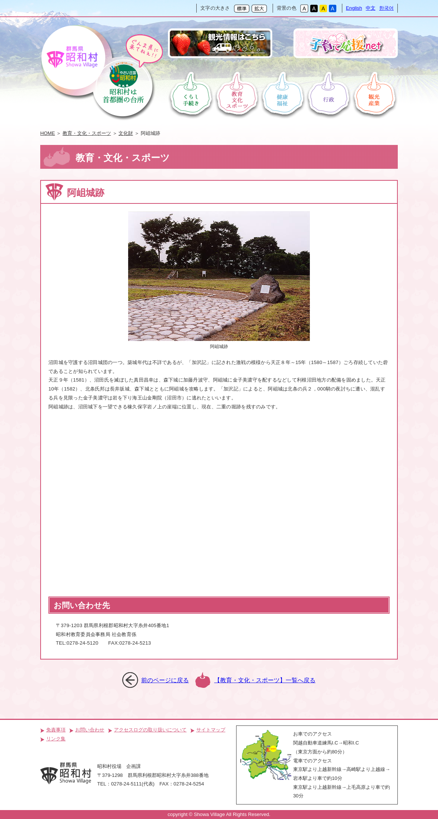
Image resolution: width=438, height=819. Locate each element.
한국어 (386, 8)
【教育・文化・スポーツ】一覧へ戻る (264, 680)
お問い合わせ (89, 730)
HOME (47, 133)
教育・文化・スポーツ (87, 133)
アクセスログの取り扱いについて (150, 730)
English (354, 8)
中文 (370, 8)
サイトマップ (210, 730)
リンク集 (56, 738)
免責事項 (56, 730)
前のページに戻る (165, 680)
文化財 (125, 133)
